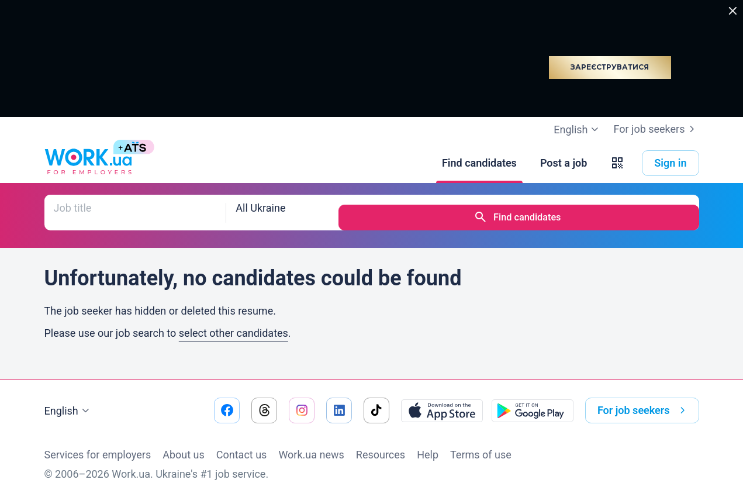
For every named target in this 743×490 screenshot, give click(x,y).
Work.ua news (311, 445)
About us (184, 445)
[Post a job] (563, 163)
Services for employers (97, 445)
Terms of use (481, 445)
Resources (380, 445)
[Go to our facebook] (227, 400)
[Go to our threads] (264, 400)
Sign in (670, 163)
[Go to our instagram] (302, 400)
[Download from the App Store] (442, 400)
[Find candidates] (479, 163)
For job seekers (656, 129)
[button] (617, 163)
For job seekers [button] (643, 400)
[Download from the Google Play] (532, 400)
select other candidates (233, 323)
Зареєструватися (610, 67)
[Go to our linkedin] (339, 400)
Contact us (241, 445)
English (68, 401)
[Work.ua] (88, 163)
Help (427, 445)
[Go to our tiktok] (376, 400)
